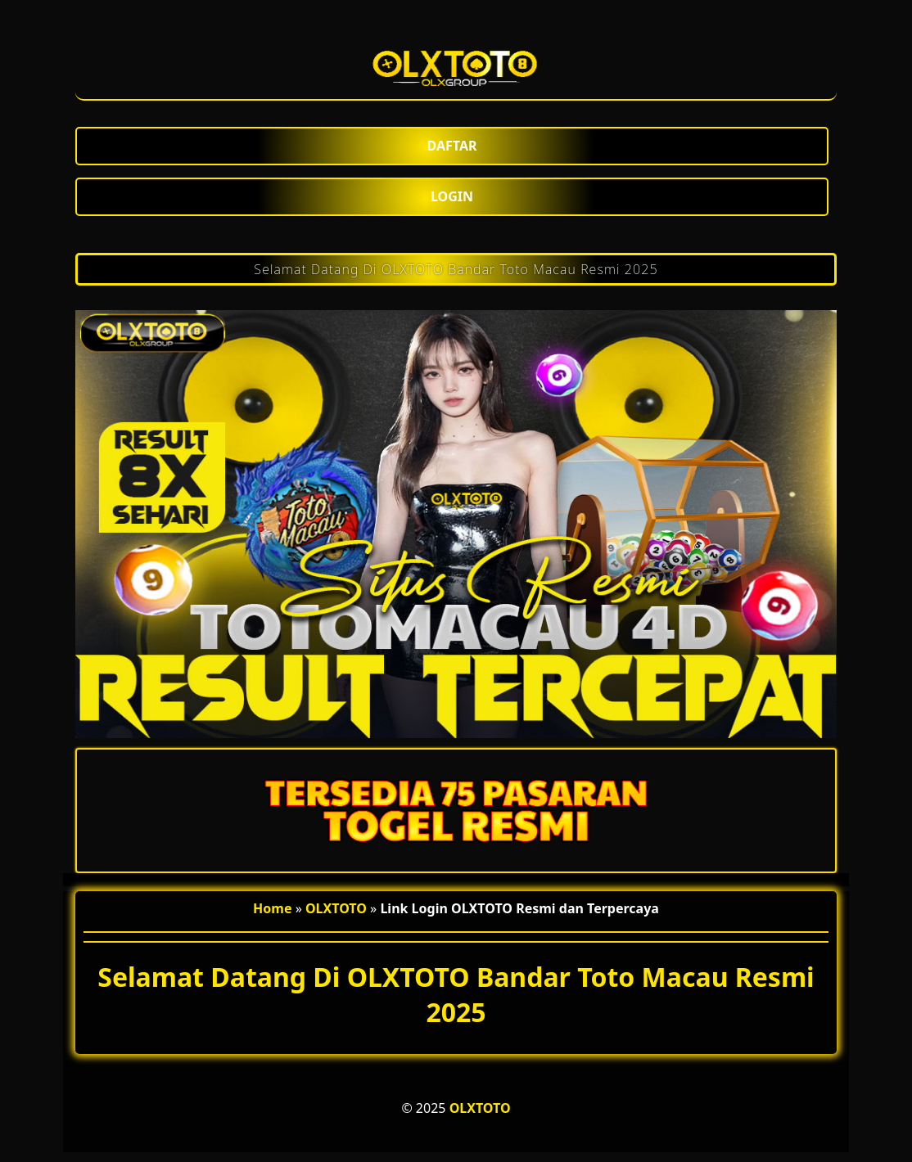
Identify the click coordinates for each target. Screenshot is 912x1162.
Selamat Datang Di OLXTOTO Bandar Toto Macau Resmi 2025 (455, 269)
